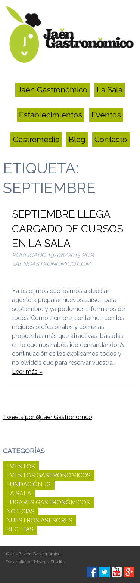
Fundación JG (28, 484)
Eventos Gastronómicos (48, 475)
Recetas (20, 529)
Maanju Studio (48, 561)
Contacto (110, 139)
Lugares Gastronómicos (48, 502)
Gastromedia (36, 139)
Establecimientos (50, 114)
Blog (77, 139)
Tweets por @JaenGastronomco (47, 417)
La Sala (109, 90)
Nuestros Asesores (39, 520)
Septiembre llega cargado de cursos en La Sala (67, 229)
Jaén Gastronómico (52, 90)
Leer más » (27, 371)
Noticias (20, 511)
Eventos (106, 114)
